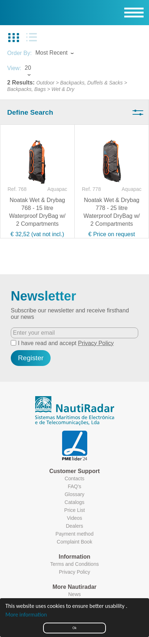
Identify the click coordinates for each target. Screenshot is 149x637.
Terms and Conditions (74, 564)
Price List (74, 510)
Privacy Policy (96, 343)
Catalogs (74, 502)
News (74, 594)
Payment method (75, 534)
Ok (74, 627)
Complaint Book (74, 542)
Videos (74, 518)
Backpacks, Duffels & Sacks (91, 83)
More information (26, 614)
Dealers (74, 526)
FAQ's (75, 486)
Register (30, 358)
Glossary (74, 494)
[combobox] (61, 53)
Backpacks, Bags (26, 89)
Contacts (74, 478)
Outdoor (45, 83)
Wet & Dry (62, 89)
